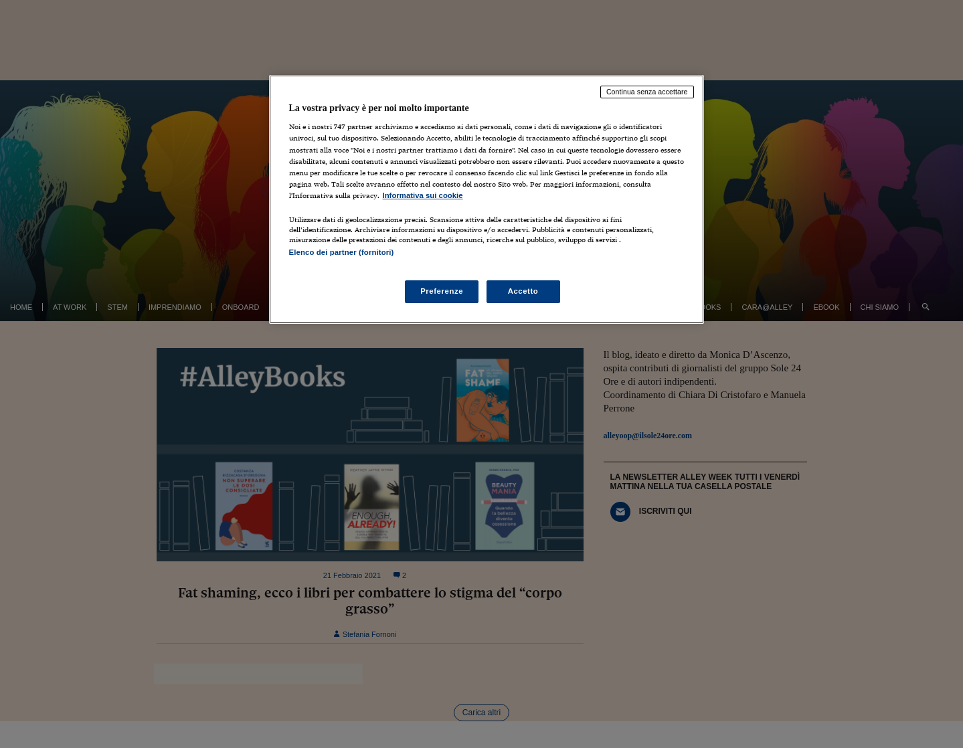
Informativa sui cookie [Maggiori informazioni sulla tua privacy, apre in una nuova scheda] (423, 195)
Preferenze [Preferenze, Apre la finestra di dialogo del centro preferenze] (441, 291)
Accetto (523, 291)
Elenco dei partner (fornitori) (341, 252)
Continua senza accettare (647, 92)
